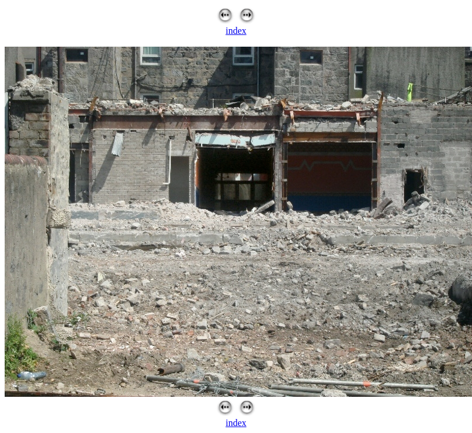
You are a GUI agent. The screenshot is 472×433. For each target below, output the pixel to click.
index (236, 31)
